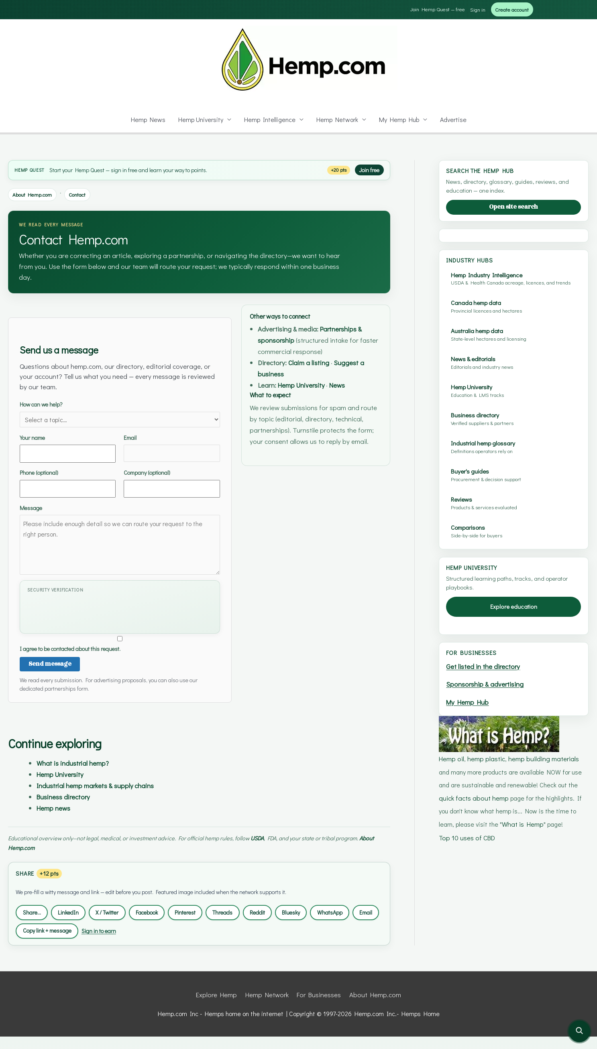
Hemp (21, 169)
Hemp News (145, 119)
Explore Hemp (218, 1007)
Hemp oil (451, 884)
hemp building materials (542, 884)
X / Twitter (114, 911)
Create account (510, 9)
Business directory (67, 795)
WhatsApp (356, 911)
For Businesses (319, 1007)
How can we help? (120, 412)
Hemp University (199, 119)
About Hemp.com (34, 194)
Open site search (513, 206)
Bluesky (314, 911)
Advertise (455, 119)
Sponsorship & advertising (487, 811)
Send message (47, 662)
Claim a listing (314, 362)
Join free (368, 169)
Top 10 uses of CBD (467, 961)
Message (120, 537)
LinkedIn (72, 911)
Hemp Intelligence (269, 119)
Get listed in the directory (485, 794)
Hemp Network (337, 119)
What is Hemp (505, 948)
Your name (68, 446)
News (348, 384)
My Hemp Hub (400, 119)
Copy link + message (83, 929)
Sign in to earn (140, 929)
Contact (83, 194)
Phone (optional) (68, 481)
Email (172, 445)
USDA (269, 836)
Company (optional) (172, 481)
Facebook (158, 911)
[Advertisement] (513, 298)
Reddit (277, 911)
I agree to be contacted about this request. (120, 642)
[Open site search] (579, 1031)
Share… (33, 911)
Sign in (473, 9)
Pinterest (200, 911)
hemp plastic (486, 884)
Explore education (514, 734)
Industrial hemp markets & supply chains (103, 784)
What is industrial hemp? (77, 762)
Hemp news (55, 806)
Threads (241, 911)
